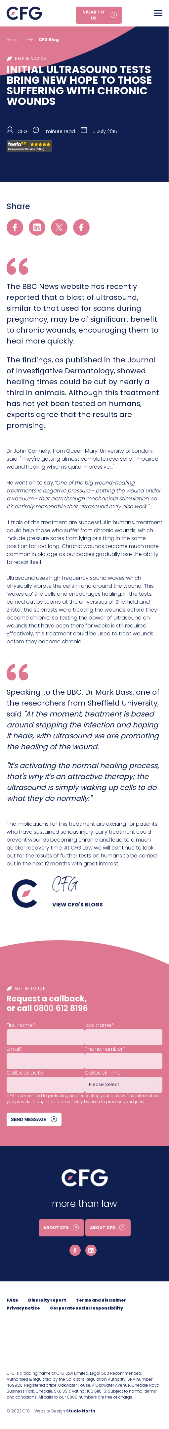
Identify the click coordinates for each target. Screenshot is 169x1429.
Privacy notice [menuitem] (23, 1308)
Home (12, 39)
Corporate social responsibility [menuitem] (86, 1308)
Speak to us (93, 15)
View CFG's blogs (77, 904)
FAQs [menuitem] (12, 1300)
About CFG (56, 1227)
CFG (22, 131)
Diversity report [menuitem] (47, 1300)
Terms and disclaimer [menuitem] (101, 1300)
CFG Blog (49, 39)
